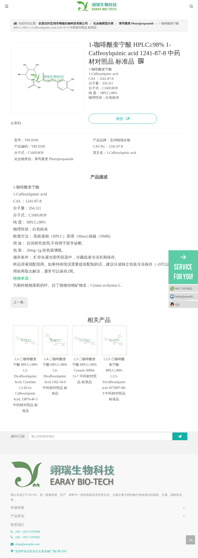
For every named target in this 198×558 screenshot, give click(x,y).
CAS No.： (101, 146)
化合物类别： (24, 159)
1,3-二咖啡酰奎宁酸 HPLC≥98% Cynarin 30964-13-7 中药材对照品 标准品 (84, 370)
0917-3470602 (183, 288)
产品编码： (22, 146)
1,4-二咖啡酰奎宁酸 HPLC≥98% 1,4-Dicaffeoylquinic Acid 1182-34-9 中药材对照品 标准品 (55, 376)
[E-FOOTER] (66, 474)
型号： (19, 140)
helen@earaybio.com (186, 296)
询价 (123, 119)
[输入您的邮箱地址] (100, 436)
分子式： (21, 153)
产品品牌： (101, 140)
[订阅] (179, 436)
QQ (185, 304)
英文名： (100, 153)
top (190, 539)
